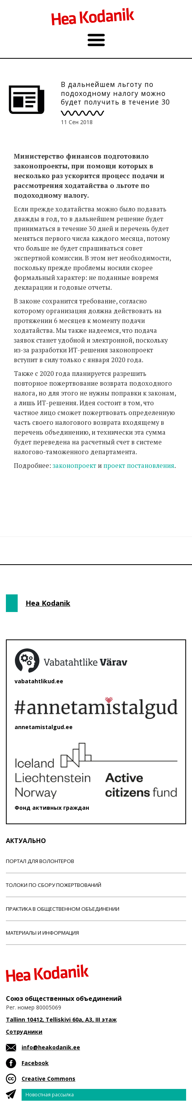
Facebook (35, 1063)
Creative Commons (48, 1078)
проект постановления (138, 465)
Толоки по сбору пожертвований (53, 884)
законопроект (74, 465)
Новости (27, 496)
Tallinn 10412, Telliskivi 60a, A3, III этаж (61, 1019)
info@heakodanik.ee (51, 1047)
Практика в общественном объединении (62, 908)
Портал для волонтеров (40, 861)
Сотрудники (24, 1031)
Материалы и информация (42, 932)
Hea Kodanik (48, 603)
